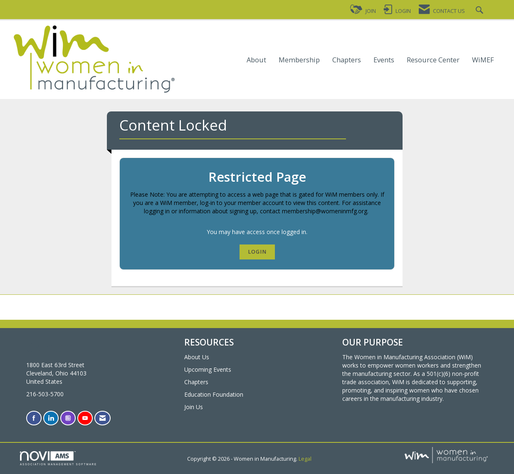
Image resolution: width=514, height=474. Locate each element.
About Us (196, 357)
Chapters (346, 60)
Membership (299, 60)
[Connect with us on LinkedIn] (51, 418)
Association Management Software (58, 458)
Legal (305, 458)
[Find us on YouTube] (85, 418)
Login (257, 251)
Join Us (193, 407)
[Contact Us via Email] (102, 418)
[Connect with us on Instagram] (68, 418)
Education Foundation (213, 394)
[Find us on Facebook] (34, 418)
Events (383, 60)
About (256, 60)
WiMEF (483, 60)
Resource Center (433, 60)
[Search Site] (480, 11)
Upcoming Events (207, 369)
